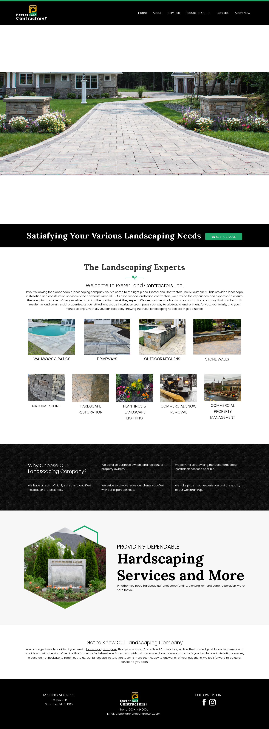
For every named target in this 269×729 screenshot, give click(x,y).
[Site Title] (31, 13)
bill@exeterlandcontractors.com (138, 714)
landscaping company (101, 649)
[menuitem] (142, 13)
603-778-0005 (138, 709)
